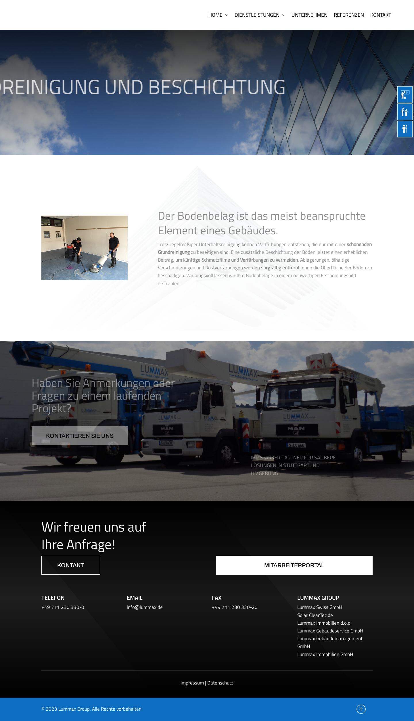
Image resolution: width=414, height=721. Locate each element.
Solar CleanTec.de (315, 615)
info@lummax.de (145, 607)
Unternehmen (309, 15)
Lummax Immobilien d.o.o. (324, 623)
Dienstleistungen (257, 15)
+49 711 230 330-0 (62, 607)
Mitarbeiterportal (294, 565)
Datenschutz (220, 683)
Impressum (192, 683)
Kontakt (380, 15)
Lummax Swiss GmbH (319, 607)
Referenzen (349, 15)
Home (215, 15)
